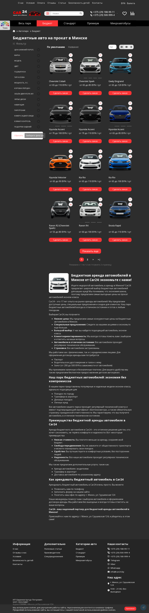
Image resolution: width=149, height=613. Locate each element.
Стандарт (70, 23)
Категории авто (86, 544)
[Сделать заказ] (60, 93)
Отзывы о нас (20, 552)
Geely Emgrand (116, 81)
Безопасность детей (78, 2)
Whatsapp (115, 568)
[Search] (67, 13)
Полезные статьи (53, 548)
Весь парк (25, 23)
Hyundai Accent (57, 129)
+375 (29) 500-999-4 (102, 15)
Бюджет (47, 23)
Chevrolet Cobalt (57, 81)
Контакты (97, 2)
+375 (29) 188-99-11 (102, 12)
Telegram (115, 560)
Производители (52, 552)
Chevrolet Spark (86, 81)
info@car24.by (117, 571)
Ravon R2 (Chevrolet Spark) (59, 226)
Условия (30, 2)
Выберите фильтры (35, 135)
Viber (113, 564)
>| (99, 259)
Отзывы (51, 2)
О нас (21, 2)
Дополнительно (54, 544)
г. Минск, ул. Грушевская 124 (122, 583)
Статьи (62, 2)
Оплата (41, 2)
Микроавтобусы (120, 23)
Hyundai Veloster (57, 177)
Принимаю (130, 608)
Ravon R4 (83, 225)
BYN (128, 3)
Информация (21, 544)
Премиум (93, 23)
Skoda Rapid (115, 225)
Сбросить (18, 135)
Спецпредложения (53, 556)
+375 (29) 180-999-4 (120, 556)
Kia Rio (82, 177)
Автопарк (24, 31)
